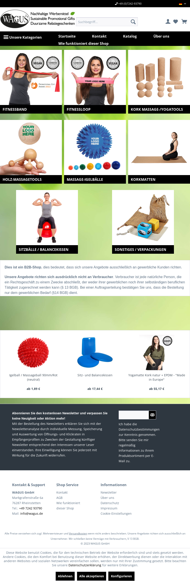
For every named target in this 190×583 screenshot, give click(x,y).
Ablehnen (65, 576)
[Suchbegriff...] (107, 21)
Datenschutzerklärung (84, 565)
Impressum (109, 508)
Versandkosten (78, 533)
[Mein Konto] (168, 21)
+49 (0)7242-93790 (128, 3)
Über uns (107, 498)
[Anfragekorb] (182, 21)
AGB (59, 498)
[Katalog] (130, 36)
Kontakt (62, 492)
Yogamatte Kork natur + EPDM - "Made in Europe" (156, 377)
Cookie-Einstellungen (116, 513)
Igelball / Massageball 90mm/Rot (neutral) (33, 377)
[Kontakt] (99, 36)
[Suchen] (133, 21)
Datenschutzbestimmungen (139, 429)
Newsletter (109, 492)
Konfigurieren (121, 576)
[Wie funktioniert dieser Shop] (83, 43)
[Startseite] (67, 36)
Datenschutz (110, 503)
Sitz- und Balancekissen (95, 375)
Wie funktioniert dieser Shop (68, 505)
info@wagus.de (31, 513)
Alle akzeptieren (91, 576)
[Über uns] (161, 36)
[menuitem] (107, 21)
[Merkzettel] (175, 21)
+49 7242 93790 (30, 508)
